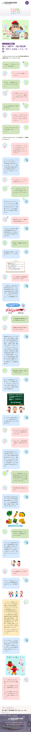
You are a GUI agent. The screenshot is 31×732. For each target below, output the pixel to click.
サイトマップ (6, 712)
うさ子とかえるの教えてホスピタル (9, 708)
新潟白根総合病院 (9, 3)
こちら (5, 691)
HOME (3, 707)
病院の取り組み (10, 707)
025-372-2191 (12, 724)
